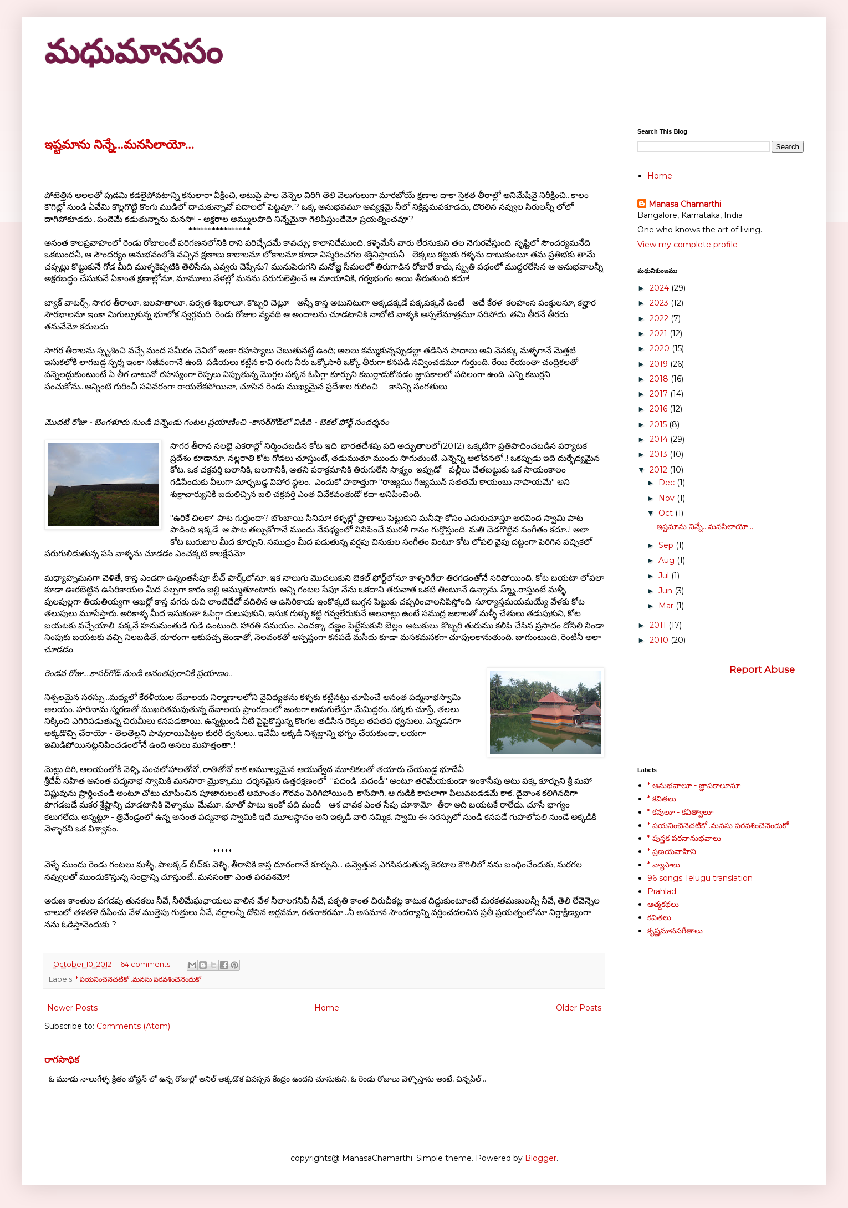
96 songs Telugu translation (700, 878)
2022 (660, 318)
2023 (660, 303)
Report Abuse (762, 669)
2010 (660, 640)
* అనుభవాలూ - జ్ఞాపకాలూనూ (693, 785)
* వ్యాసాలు (663, 865)
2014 (660, 439)
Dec (667, 483)
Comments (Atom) (133, 1026)
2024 (660, 288)
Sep (667, 545)
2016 (660, 409)
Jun (666, 591)
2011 (659, 625)
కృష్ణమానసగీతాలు (675, 931)
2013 (660, 454)
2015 (659, 424)
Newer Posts (72, 1008)
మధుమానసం (133, 51)
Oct (666, 513)
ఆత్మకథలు (663, 904)
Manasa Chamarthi (684, 204)
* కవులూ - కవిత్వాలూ (680, 812)
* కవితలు (661, 799)
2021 (660, 333)
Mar (667, 606)
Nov (667, 498)
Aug (667, 560)
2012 (660, 470)
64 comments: (146, 964)
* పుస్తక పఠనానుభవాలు (684, 838)
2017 (660, 394)
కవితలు (659, 917)
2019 (660, 364)
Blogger (540, 1158)
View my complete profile (687, 245)
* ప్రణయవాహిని (671, 851)
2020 (661, 348)
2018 (660, 379)
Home (326, 1008)
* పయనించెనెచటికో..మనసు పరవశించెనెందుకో (138, 979)
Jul (664, 576)
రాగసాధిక (61, 1059)
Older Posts (578, 1008)
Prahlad (661, 891)
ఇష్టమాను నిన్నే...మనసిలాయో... (119, 144)
